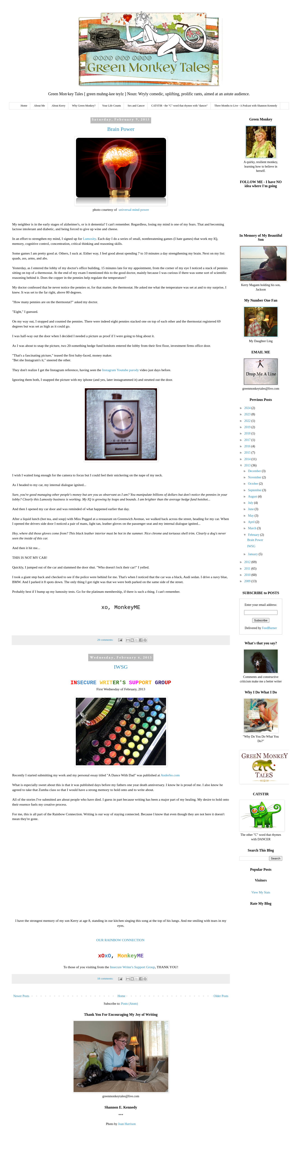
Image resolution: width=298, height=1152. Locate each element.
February (254, 534)
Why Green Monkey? (83, 105)
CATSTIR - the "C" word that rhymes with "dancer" (179, 105)
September (255, 490)
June (251, 509)
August (253, 496)
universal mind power (134, 209)
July (251, 502)
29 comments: (105, 639)
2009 (248, 581)
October (253, 483)
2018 (248, 433)
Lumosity (89, 239)
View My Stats (260, 892)
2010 (248, 575)
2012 (248, 562)
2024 (248, 408)
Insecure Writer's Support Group (132, 967)
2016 (248, 446)
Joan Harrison (127, 1124)
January (253, 554)
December (255, 471)
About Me (39, 105)
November (255, 477)
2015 (248, 452)
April (251, 522)
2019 (248, 427)
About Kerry (58, 105)
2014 (248, 459)
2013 (248, 465)
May (251, 515)
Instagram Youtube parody (120, 370)
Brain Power (120, 129)
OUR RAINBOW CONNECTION (120, 940)
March (252, 528)
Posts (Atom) (129, 1003)
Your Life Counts (111, 105)
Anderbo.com (170, 775)
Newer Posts (21, 996)
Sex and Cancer (136, 105)
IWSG (121, 667)
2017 (248, 440)
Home (24, 105)
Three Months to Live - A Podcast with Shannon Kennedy (245, 105)
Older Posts (221, 996)
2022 (248, 421)
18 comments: (105, 978)
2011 (247, 568)
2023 (248, 414)
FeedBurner (269, 628)
